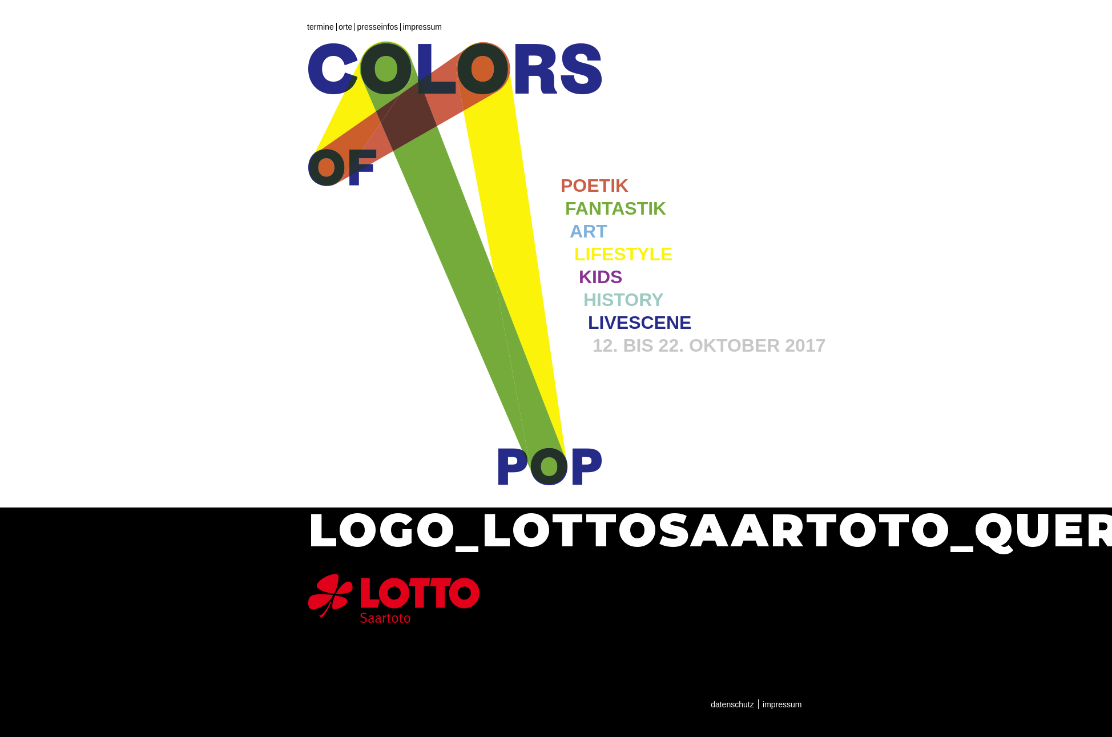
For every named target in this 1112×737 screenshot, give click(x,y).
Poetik (594, 185)
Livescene (639, 322)
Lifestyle (623, 254)
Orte (345, 26)
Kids (600, 277)
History (623, 299)
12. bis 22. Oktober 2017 (709, 345)
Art (588, 231)
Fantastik (615, 208)
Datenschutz (732, 704)
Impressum (422, 26)
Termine (320, 26)
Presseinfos (377, 26)
